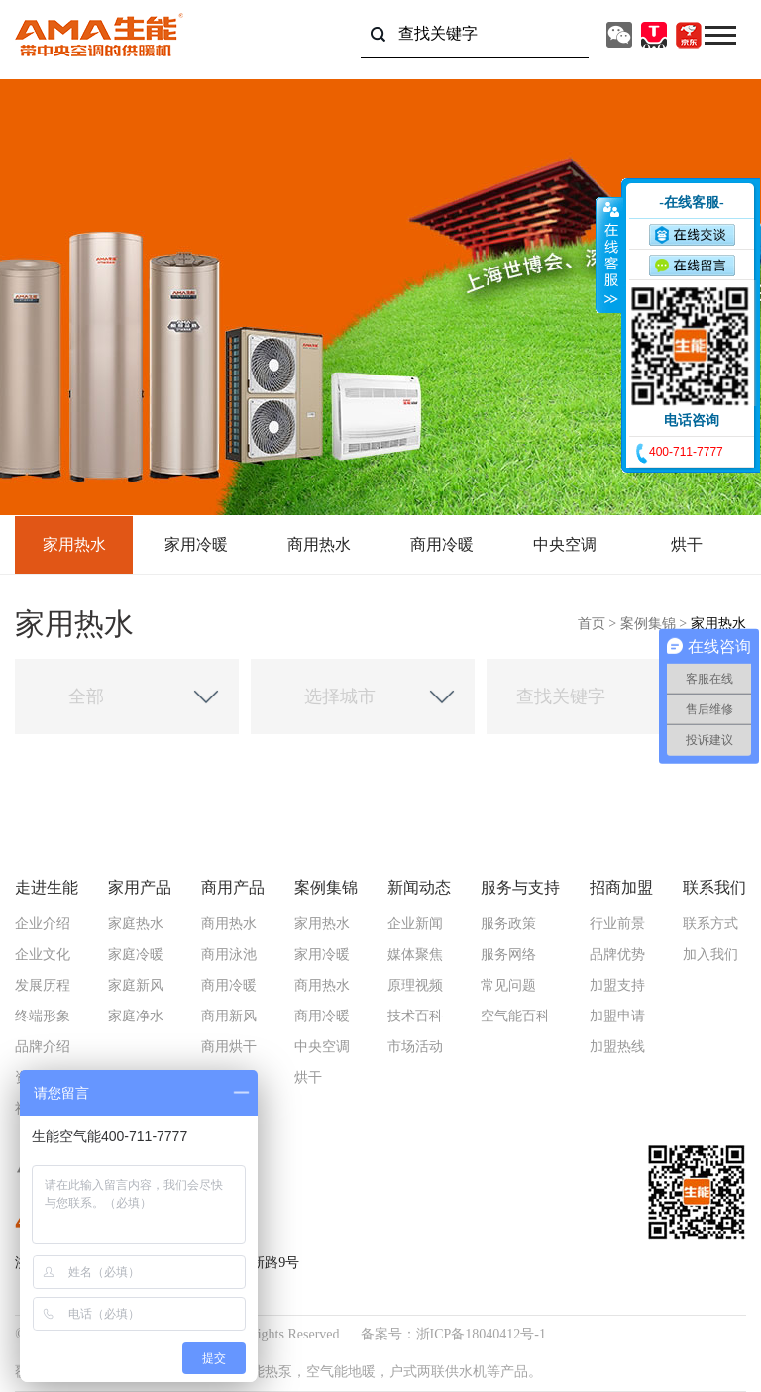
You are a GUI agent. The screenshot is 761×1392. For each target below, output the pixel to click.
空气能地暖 (341, 1371)
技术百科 (415, 1016)
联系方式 (710, 924)
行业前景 (617, 924)
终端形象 (42, 1016)
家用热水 (74, 544)
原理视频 (415, 986)
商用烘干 (229, 1047)
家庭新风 (135, 986)
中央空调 (565, 544)
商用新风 (229, 1016)
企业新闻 (415, 924)
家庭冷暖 (135, 955)
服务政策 (508, 924)
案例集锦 (648, 623)
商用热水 (319, 544)
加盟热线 (617, 1047)
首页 (591, 623)
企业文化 (42, 955)
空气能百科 (515, 1016)
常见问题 (508, 986)
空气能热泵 (257, 1371)
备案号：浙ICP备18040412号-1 (453, 1334)
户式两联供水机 (438, 1371)
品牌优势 (617, 955)
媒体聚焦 (415, 955)
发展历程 (42, 986)
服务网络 (508, 955)
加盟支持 (617, 986)
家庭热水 (135, 924)
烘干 (687, 544)
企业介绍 (42, 924)
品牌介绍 (42, 1047)
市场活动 (415, 1047)
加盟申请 (617, 1016)
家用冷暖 (196, 544)
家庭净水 (135, 1016)
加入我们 (710, 955)
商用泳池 (229, 955)
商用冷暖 (442, 544)
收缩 (609, 254)
